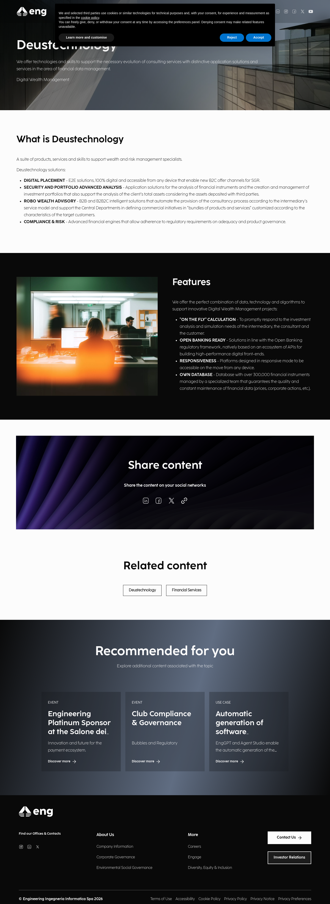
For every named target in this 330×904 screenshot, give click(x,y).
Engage (194, 857)
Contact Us (289, 837)
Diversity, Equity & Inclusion (210, 868)
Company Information (114, 847)
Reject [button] (232, 37)
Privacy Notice (262, 899)
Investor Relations (289, 857)
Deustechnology (142, 590)
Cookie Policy (209, 899)
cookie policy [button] (90, 18)
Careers (194, 847)
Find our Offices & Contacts (40, 834)
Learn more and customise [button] (86, 37)
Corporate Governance (115, 857)
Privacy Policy (235, 899)
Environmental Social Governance (124, 868)
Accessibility (185, 899)
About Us (105, 834)
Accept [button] (258, 37)
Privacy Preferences (294, 899)
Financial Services (186, 590)
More (193, 834)
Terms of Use (161, 899)
